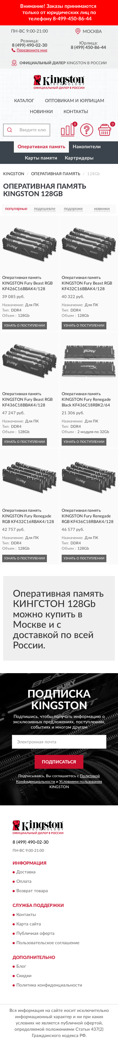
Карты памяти (41, 158)
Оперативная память (41, 146)
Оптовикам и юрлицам (74, 101)
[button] (29, 50)
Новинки (41, 112)
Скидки (23, 976)
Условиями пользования (80, 781)
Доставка (26, 872)
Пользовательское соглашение (47, 943)
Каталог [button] (24, 101)
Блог (21, 967)
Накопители (87, 146)
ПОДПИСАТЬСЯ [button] (59, 762)
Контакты (76, 112)
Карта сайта (28, 924)
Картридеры (79, 158)
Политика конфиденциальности (49, 985)
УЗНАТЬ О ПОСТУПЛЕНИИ (24, 325)
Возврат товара (32, 891)
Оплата (23, 882)
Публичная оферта (35, 933)
